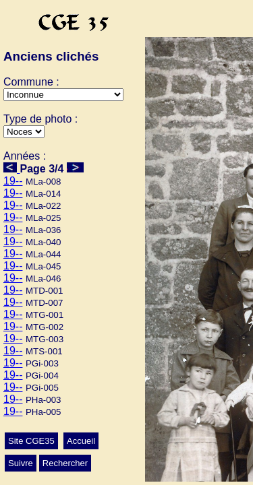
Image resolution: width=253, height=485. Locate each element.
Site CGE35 (31, 441)
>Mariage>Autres (24, 131)
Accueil (81, 441)
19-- (12, 181)
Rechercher (65, 463)
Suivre (20, 463)
